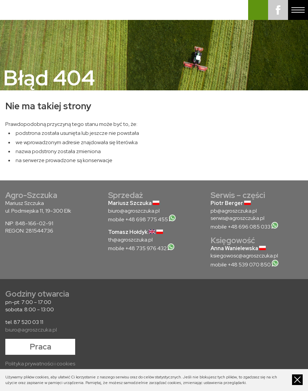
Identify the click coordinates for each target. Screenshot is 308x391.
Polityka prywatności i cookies (40, 363)
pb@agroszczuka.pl (234, 210)
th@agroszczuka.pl (130, 239)
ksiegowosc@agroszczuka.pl (244, 255)
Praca (40, 347)
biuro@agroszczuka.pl (134, 210)
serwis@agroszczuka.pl (237, 218)
